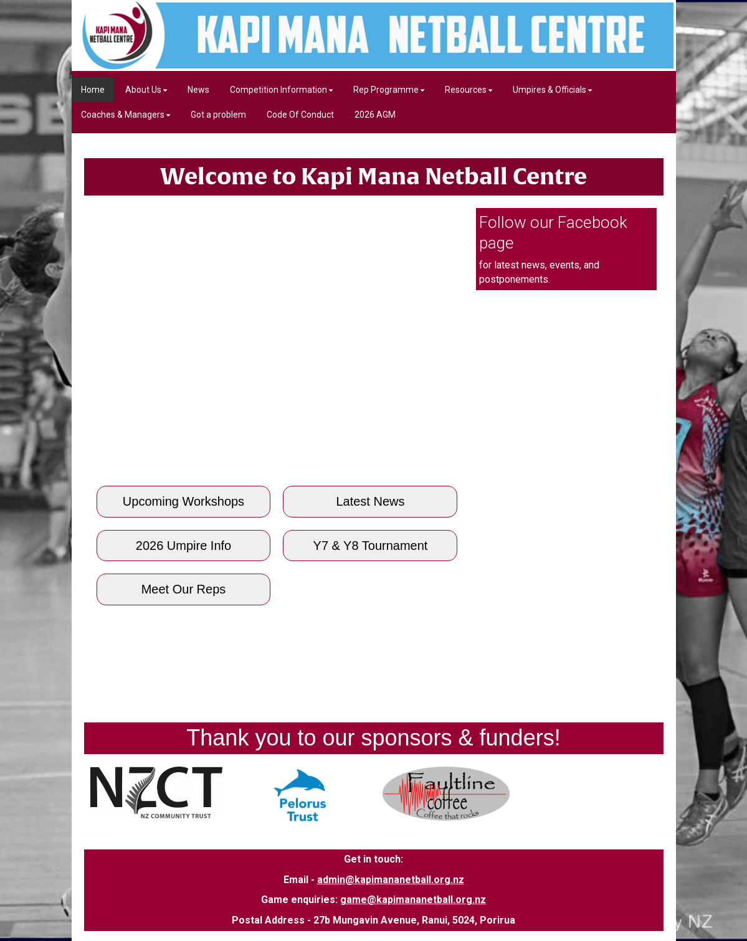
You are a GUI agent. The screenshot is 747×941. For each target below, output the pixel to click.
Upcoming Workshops (183, 501)
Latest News (370, 501)
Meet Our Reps (183, 589)
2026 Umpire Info (183, 545)
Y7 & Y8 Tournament (370, 545)
